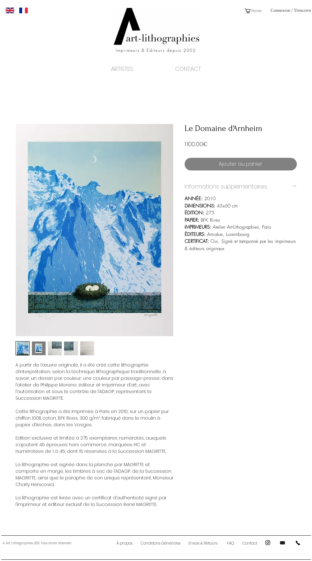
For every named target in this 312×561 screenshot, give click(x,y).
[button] (255, 11)
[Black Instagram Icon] (268, 542)
